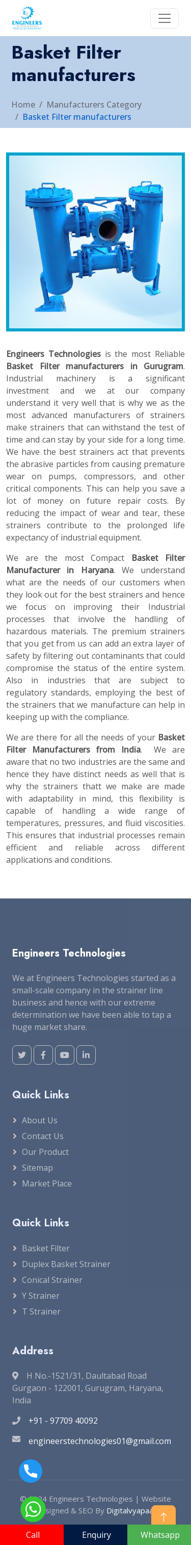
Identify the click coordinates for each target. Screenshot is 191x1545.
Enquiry (96, 1534)
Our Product (45, 1151)
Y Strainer (41, 1295)
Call (33, 1534)
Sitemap (37, 1167)
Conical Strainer (52, 1279)
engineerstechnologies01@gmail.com (100, 1441)
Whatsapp (160, 1534)
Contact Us (43, 1136)
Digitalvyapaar (131, 1510)
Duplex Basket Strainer (66, 1264)
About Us (40, 1120)
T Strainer (41, 1311)
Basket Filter (46, 1248)
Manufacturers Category (94, 104)
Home (23, 104)
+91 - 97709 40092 (63, 1420)
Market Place (47, 1183)
